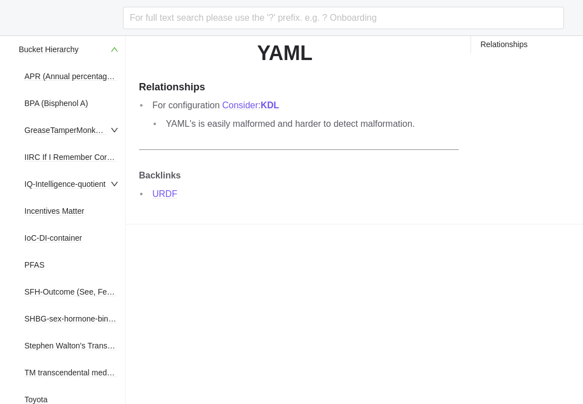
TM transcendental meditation (76, 372)
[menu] (69, 220)
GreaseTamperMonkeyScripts (76, 130)
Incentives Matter (55, 210)
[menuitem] (69, 49)
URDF (165, 194)
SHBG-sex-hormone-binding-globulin (89, 318)
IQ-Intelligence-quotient (65, 184)
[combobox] (343, 18)
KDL (270, 105)
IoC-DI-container (53, 237)
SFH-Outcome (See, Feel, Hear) (81, 291)
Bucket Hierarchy (49, 49)
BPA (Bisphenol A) (56, 103)
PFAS (35, 264)
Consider (240, 105)
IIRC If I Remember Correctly (75, 157)
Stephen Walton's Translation (75, 345)
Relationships (503, 44)
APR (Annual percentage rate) (77, 76)
